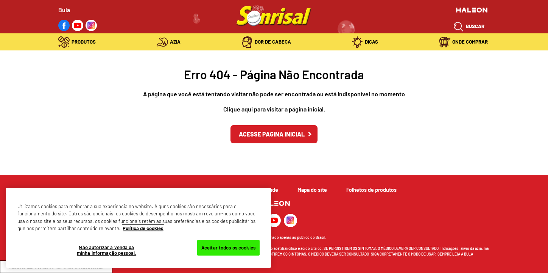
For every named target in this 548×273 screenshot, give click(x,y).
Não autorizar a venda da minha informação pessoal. (106, 250)
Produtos (84, 42)
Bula (64, 9)
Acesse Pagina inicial (272, 134)
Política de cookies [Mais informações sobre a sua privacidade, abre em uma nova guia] (143, 228)
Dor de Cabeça (273, 42)
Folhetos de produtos (371, 190)
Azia (175, 42)
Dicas (371, 42)
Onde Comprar (470, 42)
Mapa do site (312, 190)
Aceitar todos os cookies (228, 248)
